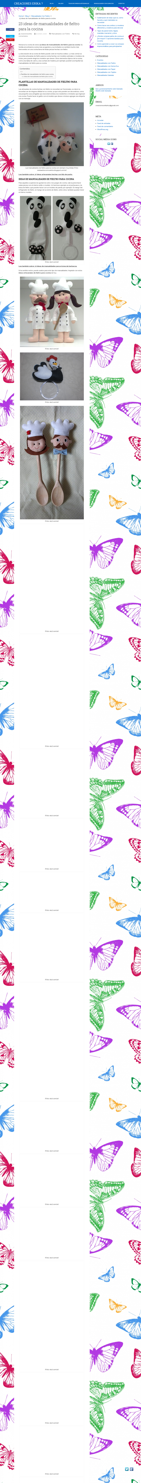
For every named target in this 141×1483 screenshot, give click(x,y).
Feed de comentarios (105, 126)
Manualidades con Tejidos (106, 72)
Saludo (60, 3)
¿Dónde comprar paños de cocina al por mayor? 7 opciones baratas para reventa (110, 38)
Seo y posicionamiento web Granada (109, 89)
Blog (51, 3)
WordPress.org (102, 129)
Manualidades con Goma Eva (104, 3)
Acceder (100, 120)
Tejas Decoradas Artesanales (78, 3)
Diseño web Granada (103, 91)
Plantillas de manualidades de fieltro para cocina (37, 74)
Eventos (121, 3)
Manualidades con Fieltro (61, 34)
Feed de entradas (103, 123)
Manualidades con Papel (106, 69)
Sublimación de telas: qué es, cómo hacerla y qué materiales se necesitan (110, 20)
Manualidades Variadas (105, 75)
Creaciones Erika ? (28, 3)
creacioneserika (26, 34)
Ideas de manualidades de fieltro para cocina (38, 76)
